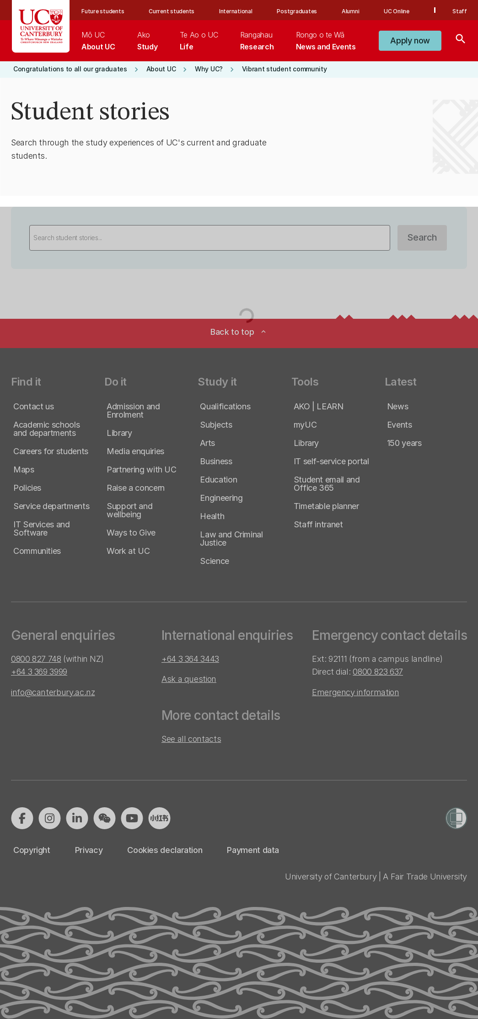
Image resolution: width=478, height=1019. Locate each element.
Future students (102, 11)
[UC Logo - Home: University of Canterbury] (41, 26)
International (235, 11)
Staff (459, 11)
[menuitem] (98, 40)
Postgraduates (297, 11)
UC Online (396, 11)
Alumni (351, 11)
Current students (171, 11)
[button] (410, 41)
